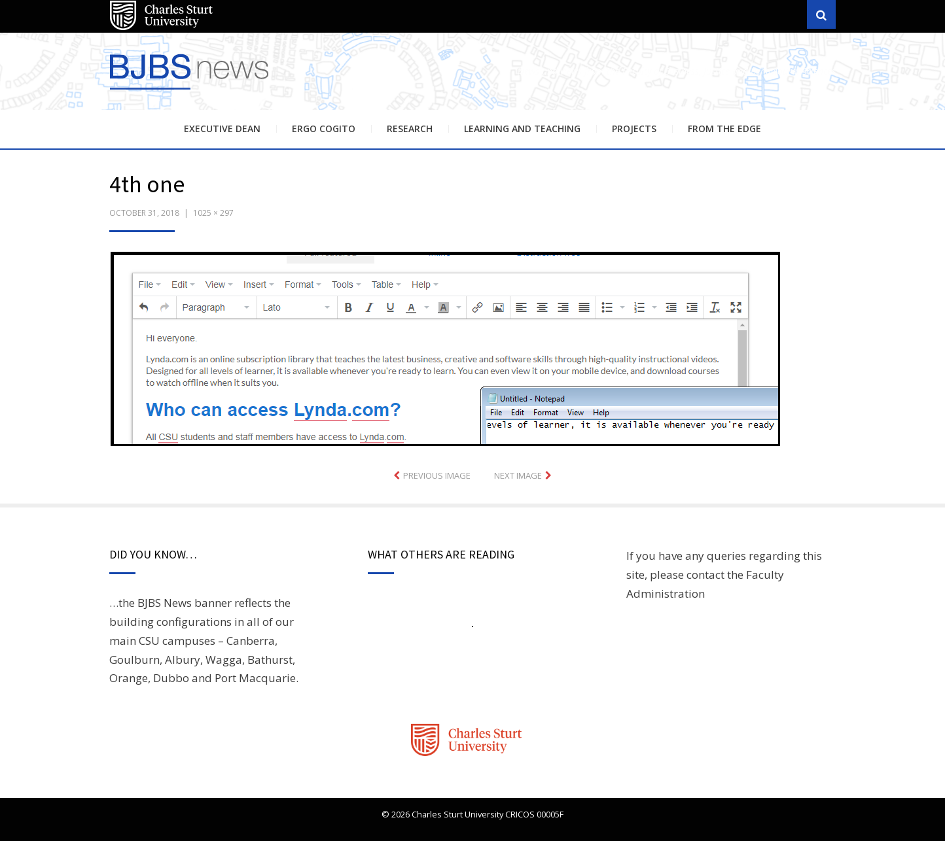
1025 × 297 (213, 212)
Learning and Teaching (522, 128)
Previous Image (437, 475)
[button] (444, 349)
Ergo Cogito (323, 128)
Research (410, 128)
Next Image (518, 475)
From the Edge (724, 128)
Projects (634, 128)
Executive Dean (222, 128)
